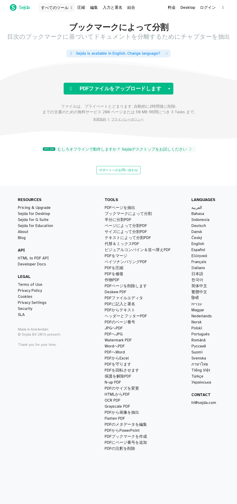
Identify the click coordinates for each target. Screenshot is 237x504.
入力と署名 (112, 8)
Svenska (198, 358)
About (23, 232)
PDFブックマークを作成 (126, 437)
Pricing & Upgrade (34, 208)
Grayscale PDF (117, 406)
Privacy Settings (32, 303)
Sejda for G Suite (33, 220)
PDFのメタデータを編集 (126, 424)
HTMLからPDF (117, 394)
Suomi (197, 352)
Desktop (188, 8)
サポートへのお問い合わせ (118, 170)
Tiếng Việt (200, 370)
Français (198, 262)
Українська (201, 382)
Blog (22, 238)
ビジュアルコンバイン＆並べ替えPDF (138, 250)
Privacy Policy (30, 291)
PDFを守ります (118, 364)
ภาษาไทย (199, 364)
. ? (114, 53)
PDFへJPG (114, 334)
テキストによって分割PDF (128, 238)
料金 (172, 8)
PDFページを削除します (126, 286)
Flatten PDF (115, 418)
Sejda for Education (35, 226)
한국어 (197, 280)
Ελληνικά (199, 256)
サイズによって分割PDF (126, 232)
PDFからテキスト (120, 310)
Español (198, 250)
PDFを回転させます (122, 370)
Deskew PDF (115, 292)
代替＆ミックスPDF (122, 244)
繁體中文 (199, 292)
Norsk (196, 322)
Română (198, 340)
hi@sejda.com (203, 403)
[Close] (166, 53)
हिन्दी (195, 298)
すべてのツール (57, 8)
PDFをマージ (116, 256)
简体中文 (199, 286)
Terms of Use (30, 285)
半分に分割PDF (118, 220)
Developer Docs (32, 264)
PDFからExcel (117, 358)
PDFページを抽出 (120, 208)
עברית (196, 304)
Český (196, 238)
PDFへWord (115, 352)
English (197, 244)
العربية (196, 208)
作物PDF (112, 280)
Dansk (196, 232)
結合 (131, 8)
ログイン (208, 8)
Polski (196, 328)
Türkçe (197, 376)
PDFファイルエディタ (124, 298)
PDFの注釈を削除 (120, 449)
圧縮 (81, 8)
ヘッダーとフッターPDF (126, 316)
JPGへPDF (114, 328)
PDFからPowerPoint (122, 430)
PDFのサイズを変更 (122, 388)
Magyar (197, 310)
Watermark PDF (118, 340)
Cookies (25, 297)
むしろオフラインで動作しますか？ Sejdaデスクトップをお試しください (118, 149)
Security (25, 309)
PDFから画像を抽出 (122, 412)
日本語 (197, 274)
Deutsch (198, 226)
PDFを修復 (114, 274)
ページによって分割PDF (126, 226)
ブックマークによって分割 (128, 214)
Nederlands (201, 316)
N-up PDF (113, 382)
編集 (94, 8)
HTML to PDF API (33, 258)
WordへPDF (115, 346)
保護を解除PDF (118, 376)
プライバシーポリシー (127, 119)
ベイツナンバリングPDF (126, 262)
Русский (198, 346)
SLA (21, 315)
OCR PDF (112, 400)
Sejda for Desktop (34, 214)
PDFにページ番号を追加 (126, 443)
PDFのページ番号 (120, 322)
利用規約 (99, 119)
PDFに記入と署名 (120, 304)
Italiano (198, 268)
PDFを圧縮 (114, 268)
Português (200, 334)
